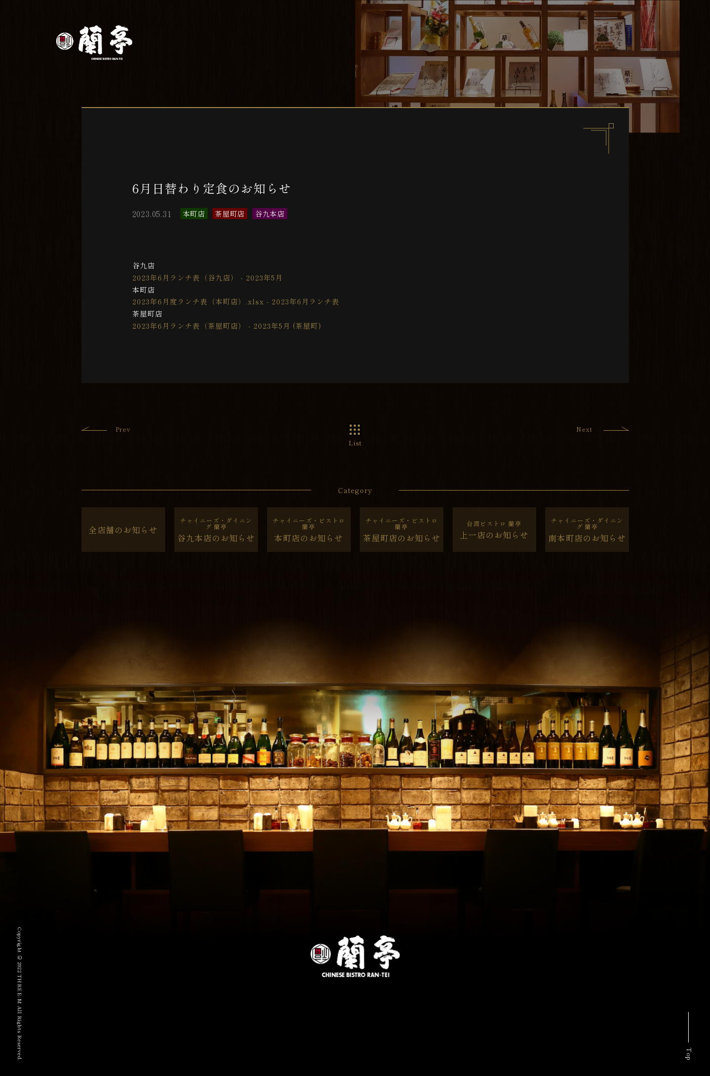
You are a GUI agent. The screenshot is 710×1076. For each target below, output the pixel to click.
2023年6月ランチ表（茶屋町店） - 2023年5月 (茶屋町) (226, 326)
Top (689, 1054)
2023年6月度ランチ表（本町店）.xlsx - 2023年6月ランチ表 (236, 301)
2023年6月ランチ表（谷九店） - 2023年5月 (207, 277)
